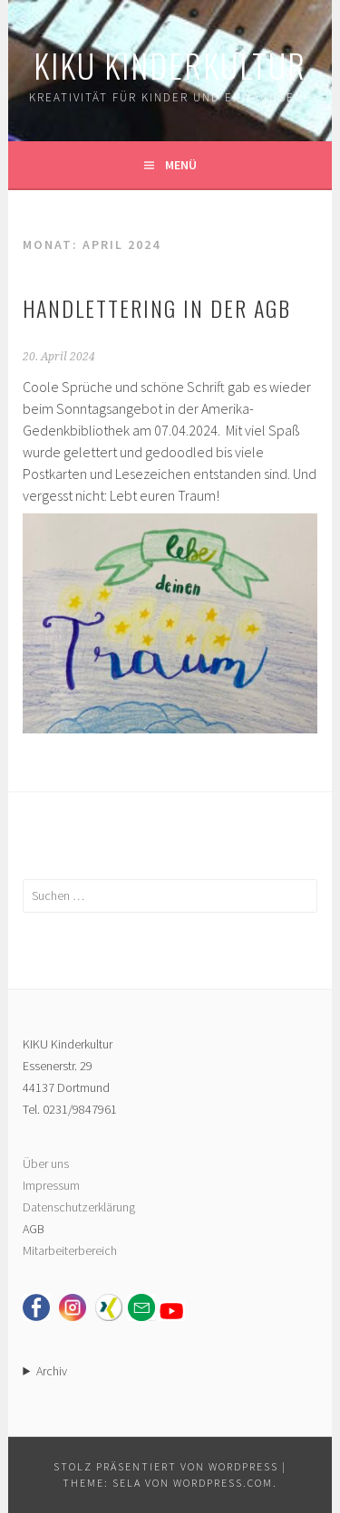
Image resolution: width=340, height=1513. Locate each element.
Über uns (46, 1163)
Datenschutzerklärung (79, 1207)
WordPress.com (223, 1482)
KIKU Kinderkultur (170, 65)
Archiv (51, 1371)
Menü (181, 165)
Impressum (51, 1185)
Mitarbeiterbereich (70, 1250)
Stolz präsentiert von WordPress (165, 1466)
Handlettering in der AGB (157, 308)
